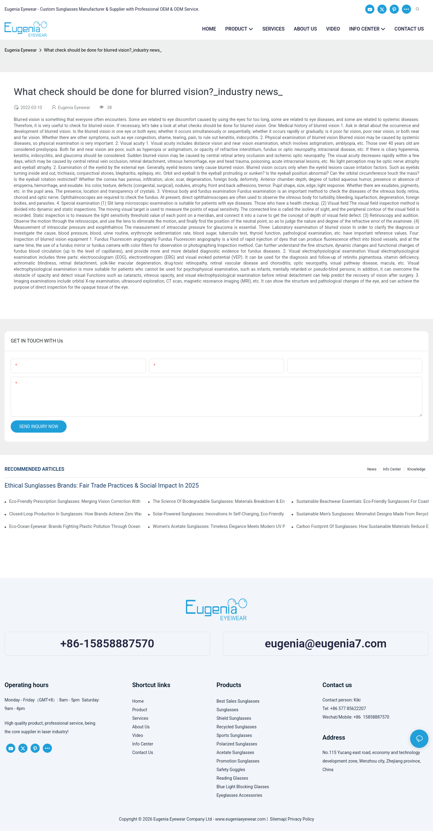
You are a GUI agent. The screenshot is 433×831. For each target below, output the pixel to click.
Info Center (392, 469)
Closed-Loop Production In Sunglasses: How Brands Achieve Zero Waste (75, 513)
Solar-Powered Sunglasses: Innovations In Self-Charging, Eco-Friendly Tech (219, 513)
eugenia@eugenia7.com (326, 643)
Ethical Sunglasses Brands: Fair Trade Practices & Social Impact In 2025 (102, 485)
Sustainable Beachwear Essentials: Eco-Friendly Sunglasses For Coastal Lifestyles (362, 501)
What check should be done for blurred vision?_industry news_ (103, 50)
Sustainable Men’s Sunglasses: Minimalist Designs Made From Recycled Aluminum (362, 513)
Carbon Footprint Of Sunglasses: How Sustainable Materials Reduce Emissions (362, 526)
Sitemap (277, 819)
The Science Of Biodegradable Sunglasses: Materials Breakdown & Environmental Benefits (219, 501)
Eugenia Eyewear (21, 50)
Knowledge (416, 469)
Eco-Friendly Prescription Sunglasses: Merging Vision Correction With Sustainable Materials (75, 501)
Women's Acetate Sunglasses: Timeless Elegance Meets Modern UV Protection (219, 526)
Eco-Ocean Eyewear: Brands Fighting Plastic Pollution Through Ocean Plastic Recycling (75, 526)
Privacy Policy (301, 819)
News (372, 469)
